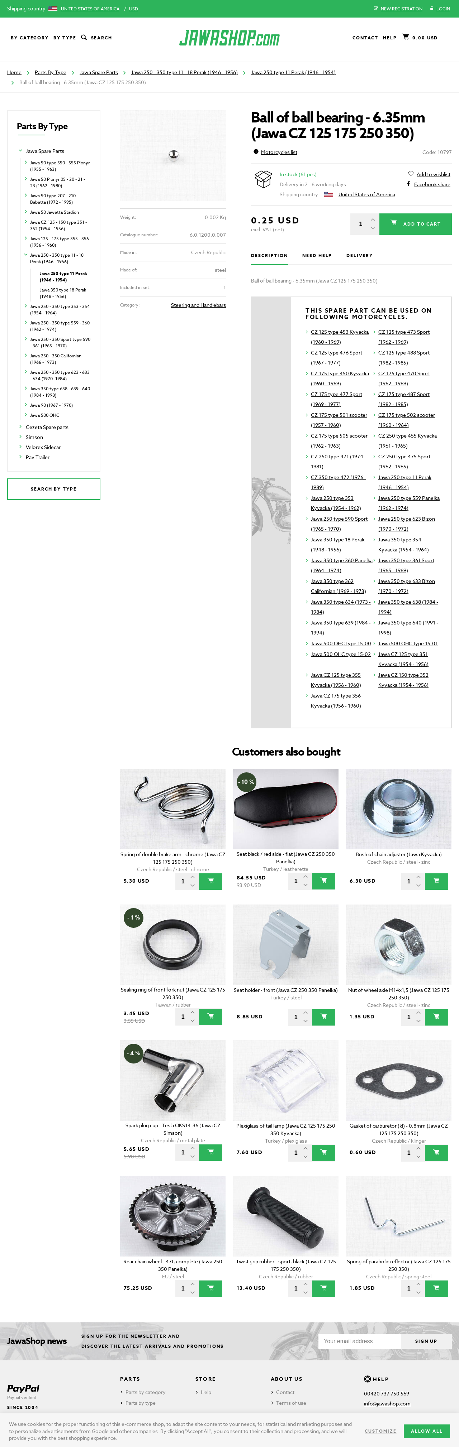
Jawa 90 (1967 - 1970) (51, 405)
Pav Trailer (37, 457)
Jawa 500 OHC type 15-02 (341, 654)
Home (14, 72)
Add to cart (421, 224)
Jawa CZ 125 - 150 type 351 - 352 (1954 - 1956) (58, 225)
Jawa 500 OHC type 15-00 (341, 643)
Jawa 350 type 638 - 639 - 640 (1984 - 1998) (60, 392)
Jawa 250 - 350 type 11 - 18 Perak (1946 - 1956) (184, 72)
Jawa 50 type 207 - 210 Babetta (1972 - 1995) (53, 199)
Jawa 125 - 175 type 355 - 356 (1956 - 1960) (59, 242)
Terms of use (291, 1402)
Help (390, 38)
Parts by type (141, 1402)
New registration (398, 9)
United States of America (90, 9)
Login (440, 9)
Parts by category (146, 1392)
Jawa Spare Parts (99, 72)
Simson (34, 437)
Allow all (427, 1431)
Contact (365, 38)
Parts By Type (50, 72)
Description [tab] (269, 255)
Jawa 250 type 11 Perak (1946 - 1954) (293, 72)
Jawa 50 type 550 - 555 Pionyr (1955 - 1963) (60, 166)
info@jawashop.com (387, 1403)
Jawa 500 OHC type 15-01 (408, 643)
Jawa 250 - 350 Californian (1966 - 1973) (55, 359)
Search (96, 38)
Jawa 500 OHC (44, 415)
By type (64, 38)
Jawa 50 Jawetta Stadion (54, 212)
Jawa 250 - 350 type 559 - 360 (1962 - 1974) (60, 326)
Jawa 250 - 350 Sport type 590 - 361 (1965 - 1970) (60, 342)
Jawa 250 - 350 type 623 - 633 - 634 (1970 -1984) (60, 375)
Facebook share (432, 184)
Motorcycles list (275, 152)
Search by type (54, 489)
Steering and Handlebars (198, 305)
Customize (380, 1431)
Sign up (426, 1341)
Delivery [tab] (359, 255)
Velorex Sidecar (43, 447)
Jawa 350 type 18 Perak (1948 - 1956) (63, 293)
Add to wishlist (433, 174)
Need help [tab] (317, 255)
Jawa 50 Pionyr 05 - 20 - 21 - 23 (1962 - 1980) (57, 182)
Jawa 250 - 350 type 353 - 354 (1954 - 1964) (60, 309)
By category (30, 38)
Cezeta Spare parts (47, 427)
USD (133, 9)
